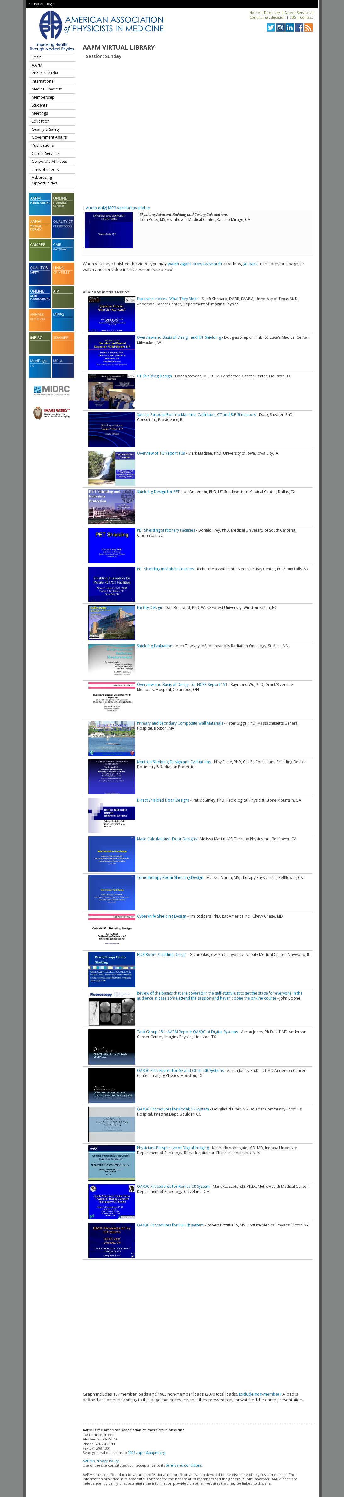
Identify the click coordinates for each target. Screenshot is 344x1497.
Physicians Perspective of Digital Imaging (173, 1147)
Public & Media (45, 73)
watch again (179, 263)
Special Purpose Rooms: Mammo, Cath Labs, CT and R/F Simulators (196, 414)
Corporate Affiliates (49, 161)
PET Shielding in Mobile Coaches (165, 569)
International (43, 81)
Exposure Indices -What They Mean (168, 298)
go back (250, 263)
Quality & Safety (46, 129)
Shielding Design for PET (158, 491)
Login (51, 4)
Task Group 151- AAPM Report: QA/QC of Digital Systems (187, 1031)
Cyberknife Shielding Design (161, 916)
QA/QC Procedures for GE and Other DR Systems (180, 1070)
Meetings (40, 113)
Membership (43, 97)
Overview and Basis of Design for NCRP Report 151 (182, 684)
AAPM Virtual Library (119, 47)
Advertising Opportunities (44, 180)
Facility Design (149, 607)
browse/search (207, 263)
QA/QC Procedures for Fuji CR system (170, 1225)
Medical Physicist (47, 89)
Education (40, 121)
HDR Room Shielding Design (162, 954)
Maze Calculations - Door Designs (167, 839)
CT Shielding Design (154, 376)
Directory (272, 12)
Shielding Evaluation (154, 646)
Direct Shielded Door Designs (163, 800)
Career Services (297, 12)
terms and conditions (184, 1465)
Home (255, 12)
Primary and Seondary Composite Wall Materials (180, 723)
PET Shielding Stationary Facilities (166, 530)
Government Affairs (49, 137)
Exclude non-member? (260, 1394)
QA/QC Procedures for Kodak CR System (173, 1109)
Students (39, 105)
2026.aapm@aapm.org (146, 1452)
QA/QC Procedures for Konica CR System (173, 1186)
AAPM (37, 65)
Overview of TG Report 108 (161, 453)
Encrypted (36, 4)
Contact (306, 17)
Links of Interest (46, 169)
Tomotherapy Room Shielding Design (170, 877)
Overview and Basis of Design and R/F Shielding (179, 337)
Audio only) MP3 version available (118, 208)
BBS (293, 17)
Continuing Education (267, 17)
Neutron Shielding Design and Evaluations (174, 762)
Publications (43, 145)
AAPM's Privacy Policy (101, 1460)
